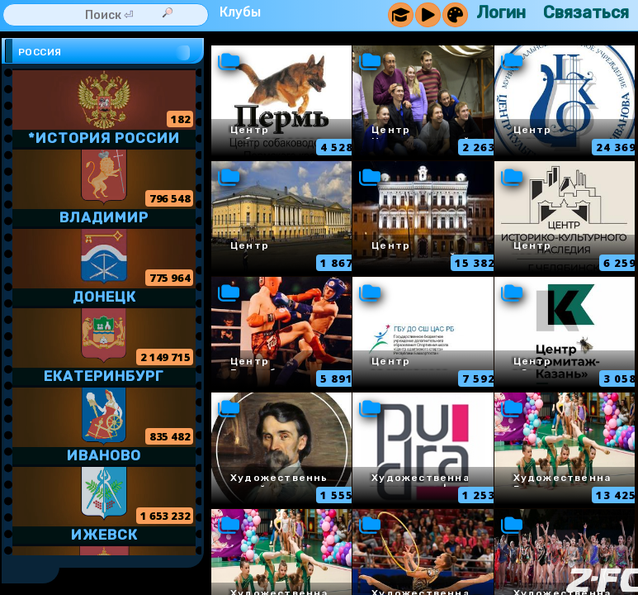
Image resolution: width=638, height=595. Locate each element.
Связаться (586, 12)
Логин (501, 12)
